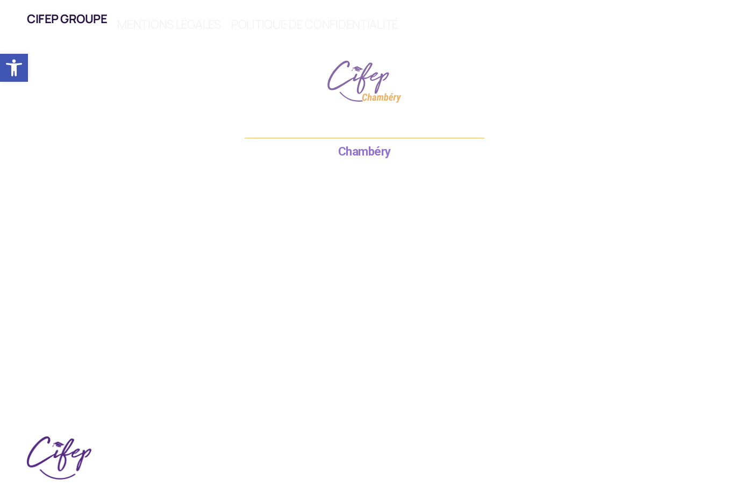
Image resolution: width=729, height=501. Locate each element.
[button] (14, 68)
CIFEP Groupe (67, 19)
